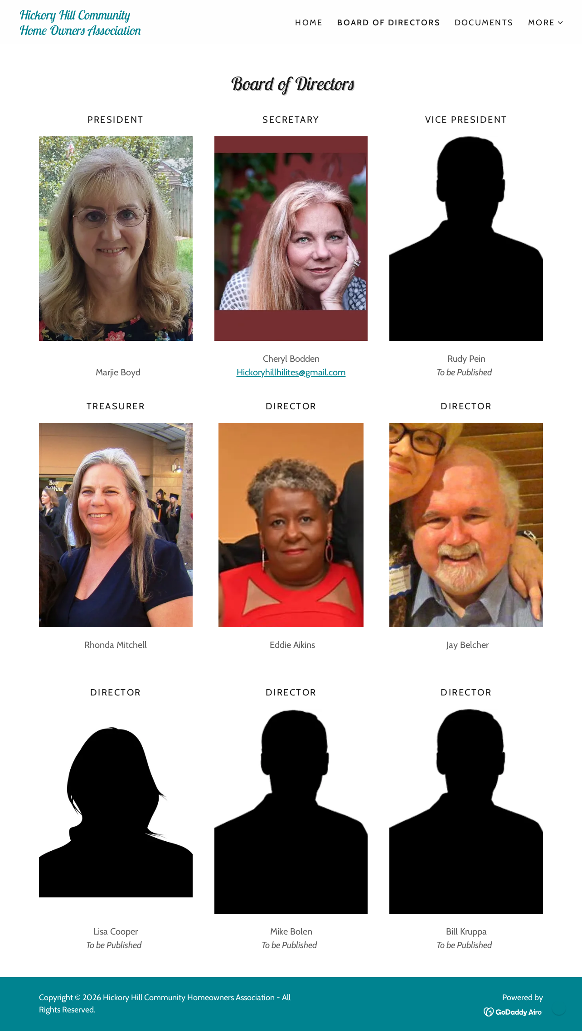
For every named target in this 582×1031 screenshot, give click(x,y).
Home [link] (309, 23)
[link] (154, 31)
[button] (546, 22)
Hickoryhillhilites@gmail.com (291, 372)
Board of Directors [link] (388, 23)
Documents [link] (484, 23)
